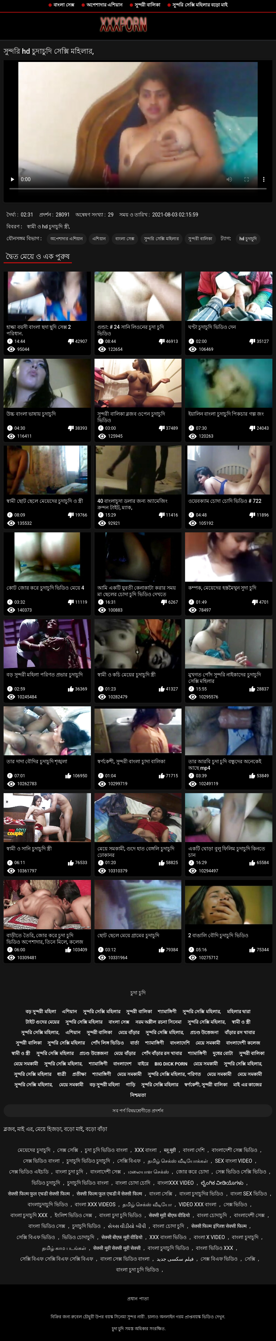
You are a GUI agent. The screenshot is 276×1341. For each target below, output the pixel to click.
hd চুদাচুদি (248, 238)
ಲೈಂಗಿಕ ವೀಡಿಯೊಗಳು (222, 1183)
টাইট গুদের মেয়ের (42, 1022)
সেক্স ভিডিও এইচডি (29, 1172)
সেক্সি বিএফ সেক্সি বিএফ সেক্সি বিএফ (56, 1259)
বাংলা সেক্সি (160, 1194)
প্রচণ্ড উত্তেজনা (204, 1032)
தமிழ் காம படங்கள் (64, 1248)
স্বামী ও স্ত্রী (241, 1022)
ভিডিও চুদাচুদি (46, 1183)
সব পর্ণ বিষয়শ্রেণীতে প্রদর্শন (138, 1110)
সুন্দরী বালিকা (147, 5)
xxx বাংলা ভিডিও (168, 1237)
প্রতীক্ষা (79, 1074)
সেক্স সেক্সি (67, 1150)
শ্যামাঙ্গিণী (167, 1011)
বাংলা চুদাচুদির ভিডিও (201, 1194)
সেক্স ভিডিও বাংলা (41, 1161)
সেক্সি (250, 1259)
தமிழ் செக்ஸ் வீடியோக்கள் (178, 1161)
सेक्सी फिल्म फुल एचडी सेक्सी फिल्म (38, 1194)
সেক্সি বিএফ (129, 1161)
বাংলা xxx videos (95, 1204)
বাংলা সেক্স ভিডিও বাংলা (125, 1259)
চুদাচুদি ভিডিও (86, 1226)
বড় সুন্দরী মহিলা (41, 1011)
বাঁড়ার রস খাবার (240, 1032)
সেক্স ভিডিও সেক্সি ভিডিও (241, 1172)
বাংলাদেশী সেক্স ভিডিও (234, 1150)
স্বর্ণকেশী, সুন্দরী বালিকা (205, 1084)
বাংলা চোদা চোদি (132, 1183)
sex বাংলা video (233, 1161)
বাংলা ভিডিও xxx (214, 1248)
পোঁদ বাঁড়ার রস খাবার (162, 1053)
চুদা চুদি (137, 993)
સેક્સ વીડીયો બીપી (127, 1226)
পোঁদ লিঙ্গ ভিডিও (107, 1043)
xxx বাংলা (145, 1150)
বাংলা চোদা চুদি (168, 1226)
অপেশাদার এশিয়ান (105, 5)
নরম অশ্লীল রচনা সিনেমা (158, 1022)
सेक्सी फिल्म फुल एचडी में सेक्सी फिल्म (109, 1194)
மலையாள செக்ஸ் (148, 1172)
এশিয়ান (99, 238)
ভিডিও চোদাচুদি (78, 1237)
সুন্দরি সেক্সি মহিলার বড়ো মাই (199, 5)
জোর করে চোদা (192, 1172)
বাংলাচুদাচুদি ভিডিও (48, 1204)
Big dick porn (171, 1064)
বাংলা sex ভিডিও (248, 1194)
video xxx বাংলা (197, 1204)
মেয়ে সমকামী (208, 1043)
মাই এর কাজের (247, 1084)
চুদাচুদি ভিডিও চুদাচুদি (88, 1161)
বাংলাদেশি (180, 1043)
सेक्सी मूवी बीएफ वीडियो (169, 1215)
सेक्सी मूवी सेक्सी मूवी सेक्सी (117, 1248)
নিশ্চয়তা (138, 1095)
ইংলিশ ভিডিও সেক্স (73, 1215)
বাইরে (143, 1064)
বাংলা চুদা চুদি (69, 1172)
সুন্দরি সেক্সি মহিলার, (202, 1011)
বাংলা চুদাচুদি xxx (28, 1215)
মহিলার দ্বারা (238, 1011)
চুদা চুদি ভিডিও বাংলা (106, 1150)
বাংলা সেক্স (64, 5)
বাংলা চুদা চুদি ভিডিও (120, 1215)
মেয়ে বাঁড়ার (128, 1032)
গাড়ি (130, 1084)
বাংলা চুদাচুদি (245, 1237)
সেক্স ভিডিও (235, 1204)
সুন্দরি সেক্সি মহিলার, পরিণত (174, 1074)
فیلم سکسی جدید (175, 1259)
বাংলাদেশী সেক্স (105, 1172)
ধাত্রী (61, 1074)
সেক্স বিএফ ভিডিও (219, 1259)
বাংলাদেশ (122, 1064)
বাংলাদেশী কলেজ (243, 1043)
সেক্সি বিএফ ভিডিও (36, 1237)
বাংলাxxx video (175, 1183)
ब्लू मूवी (170, 1150)
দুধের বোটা (223, 1053)
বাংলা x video (209, 1237)
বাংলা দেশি (193, 1150)
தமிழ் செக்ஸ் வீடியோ (147, 1204)
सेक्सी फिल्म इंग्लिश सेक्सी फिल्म (219, 1226)
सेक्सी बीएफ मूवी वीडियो (121, 1237)
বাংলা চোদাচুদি (212, 1215)
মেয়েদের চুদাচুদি (34, 1150)
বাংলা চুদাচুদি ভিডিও (168, 1248)
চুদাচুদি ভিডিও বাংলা (88, 1183)
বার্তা (134, 1043)
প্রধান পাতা (137, 1298)
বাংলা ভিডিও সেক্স (46, 1226)
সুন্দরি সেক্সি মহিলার (161, 238)
